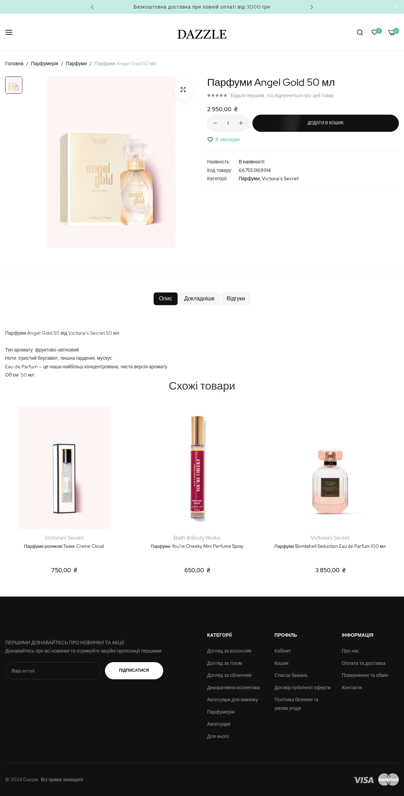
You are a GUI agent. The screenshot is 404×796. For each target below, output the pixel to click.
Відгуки (246, 300)
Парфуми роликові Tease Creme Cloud (64, 546)
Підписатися (141, 670)
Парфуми (76, 63)
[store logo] (202, 32)
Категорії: (217, 178)
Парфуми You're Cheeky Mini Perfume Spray (197, 546)
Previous (92, 7)
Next (312, 7)
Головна (14, 63)
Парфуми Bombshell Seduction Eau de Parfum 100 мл (330, 546)
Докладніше (198, 300)
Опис (154, 300)
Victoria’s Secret (280, 178)
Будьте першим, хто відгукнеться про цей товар (282, 95)
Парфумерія (44, 63)
